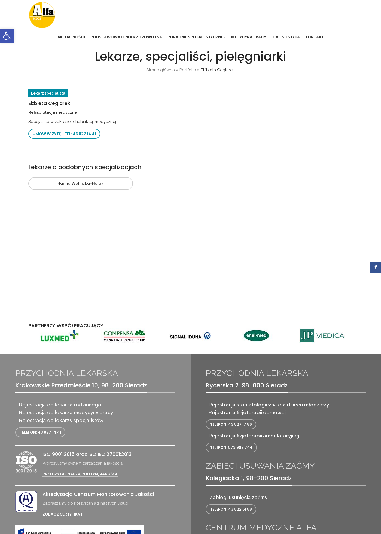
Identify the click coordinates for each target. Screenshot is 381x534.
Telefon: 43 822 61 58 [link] (231, 509)
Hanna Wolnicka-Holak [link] (80, 183)
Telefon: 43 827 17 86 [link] (231, 424)
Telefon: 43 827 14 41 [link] (40, 432)
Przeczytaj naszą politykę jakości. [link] (80, 474)
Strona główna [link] (160, 69)
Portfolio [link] (187, 69)
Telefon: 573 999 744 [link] (231, 447)
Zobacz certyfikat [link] (62, 514)
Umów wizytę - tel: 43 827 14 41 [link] (64, 134)
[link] (7, 36)
